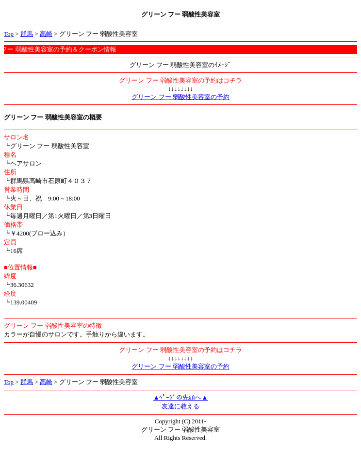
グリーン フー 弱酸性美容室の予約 (180, 96)
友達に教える (180, 406)
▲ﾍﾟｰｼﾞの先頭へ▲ (180, 397)
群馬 (26, 33)
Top (9, 33)
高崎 (46, 33)
